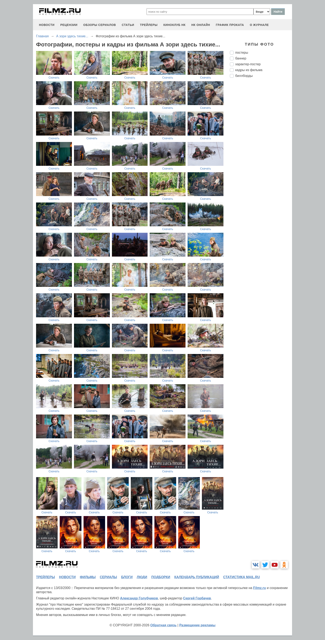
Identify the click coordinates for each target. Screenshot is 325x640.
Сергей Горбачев (197, 598)
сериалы (108, 577)
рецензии (69, 25)
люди (142, 577)
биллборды (244, 76)
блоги (126, 577)
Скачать (54, 77)
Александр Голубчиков (139, 598)
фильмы (88, 577)
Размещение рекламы (197, 625)
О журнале (259, 25)
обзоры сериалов (99, 25)
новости (47, 25)
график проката (230, 25)
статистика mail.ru (241, 577)
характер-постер (248, 64)
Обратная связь (163, 625)
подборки (160, 577)
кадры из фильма (248, 70)
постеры (241, 52)
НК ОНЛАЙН (200, 25)
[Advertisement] (261, 150)
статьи (128, 25)
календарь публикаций (196, 577)
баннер (240, 58)
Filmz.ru (259, 588)
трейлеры (149, 25)
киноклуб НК (174, 25)
